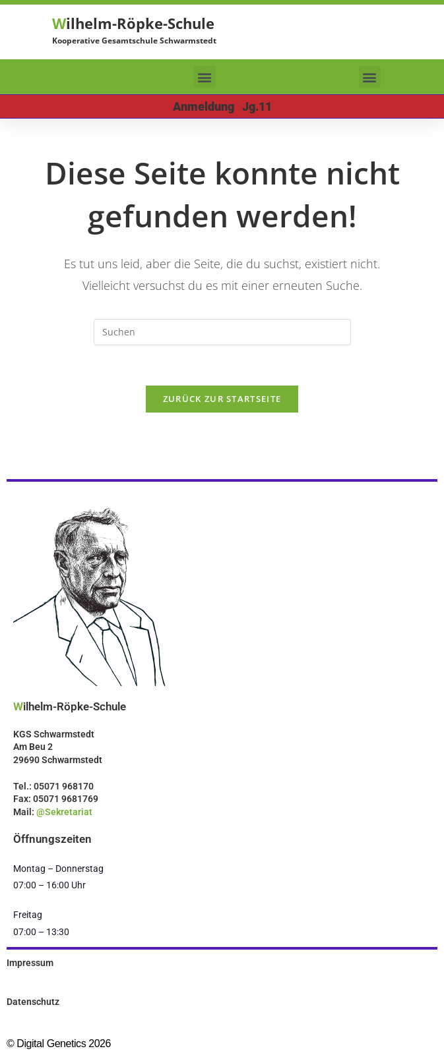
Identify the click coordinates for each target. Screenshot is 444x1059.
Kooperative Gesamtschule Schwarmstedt (134, 40)
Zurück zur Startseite (222, 399)
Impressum (30, 963)
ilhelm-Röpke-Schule (133, 23)
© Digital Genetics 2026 (59, 1043)
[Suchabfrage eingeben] (222, 332)
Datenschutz (33, 1001)
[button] (205, 77)
